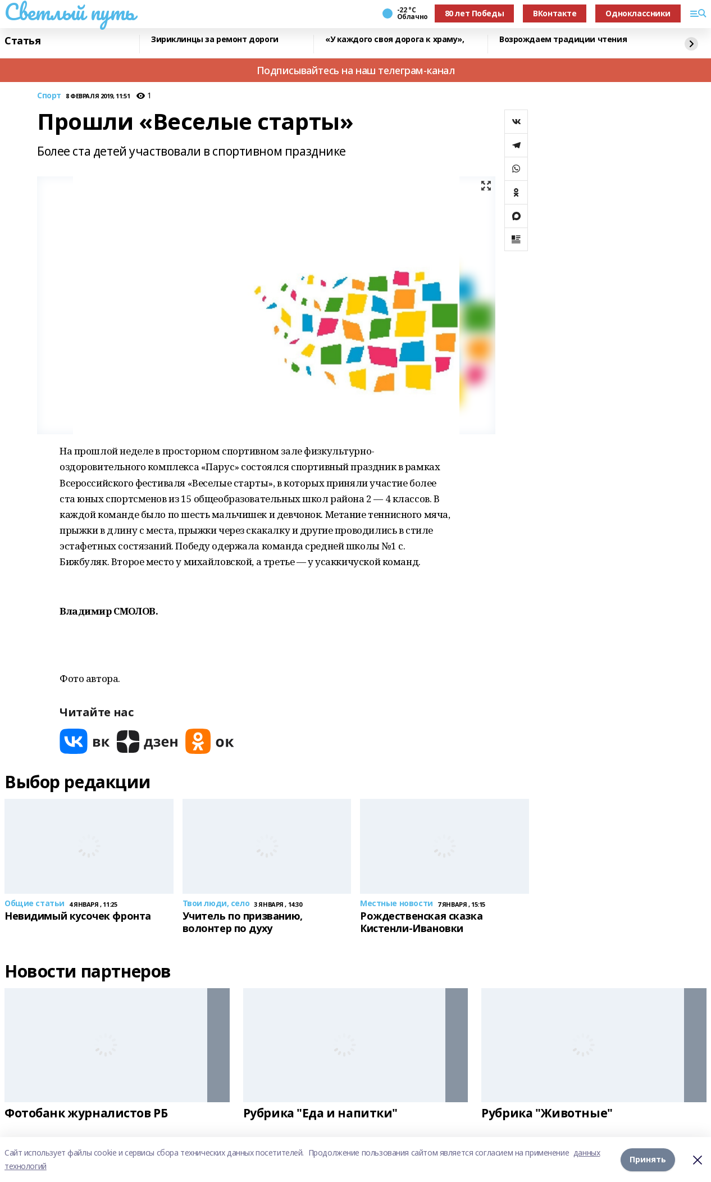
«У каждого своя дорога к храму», (394, 39)
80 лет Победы (474, 13)
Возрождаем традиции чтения (563, 39)
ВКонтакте (554, 13)
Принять (648, 1159)
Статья (22, 41)
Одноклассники (638, 13)
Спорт (49, 96)
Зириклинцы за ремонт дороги (215, 39)
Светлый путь (69, 12)
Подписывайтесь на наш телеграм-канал (356, 70)
